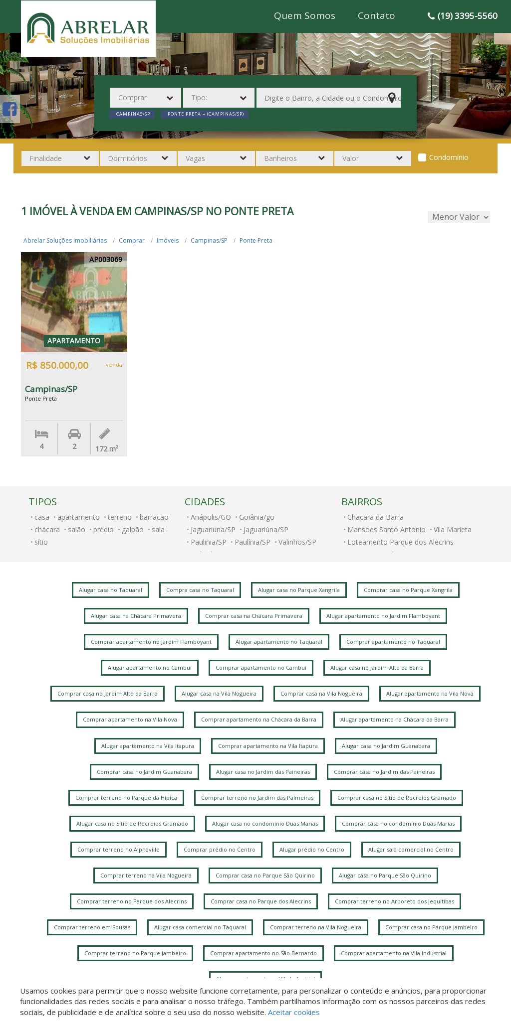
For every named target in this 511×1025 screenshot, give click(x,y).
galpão (133, 529)
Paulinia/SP (209, 542)
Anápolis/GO (211, 517)
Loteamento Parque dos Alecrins (400, 542)
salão (76, 529)
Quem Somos (304, 15)
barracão (154, 517)
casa (41, 517)
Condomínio (449, 157)
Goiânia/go (256, 517)
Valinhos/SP (297, 542)
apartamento (78, 517)
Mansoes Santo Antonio (386, 529)
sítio (41, 542)
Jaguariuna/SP (213, 529)
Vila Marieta (453, 529)
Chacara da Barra (375, 517)
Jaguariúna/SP (266, 529)
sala (158, 529)
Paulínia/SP (252, 542)
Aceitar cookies (294, 1012)
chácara (47, 529)
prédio (103, 529)
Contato (376, 15)
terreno (120, 517)
